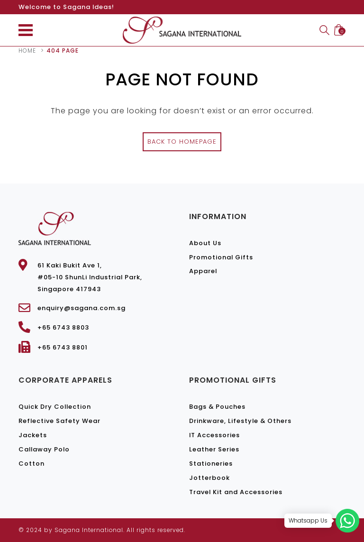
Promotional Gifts (221, 257)
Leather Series (214, 449)
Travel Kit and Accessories (235, 491)
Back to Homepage (182, 141)
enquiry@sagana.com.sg (81, 307)
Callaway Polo (44, 449)
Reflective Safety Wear (59, 420)
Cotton (31, 463)
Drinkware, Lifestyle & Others (240, 420)
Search (324, 30)
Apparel (203, 271)
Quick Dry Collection (54, 406)
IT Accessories (214, 435)
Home (27, 50)
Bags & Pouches (217, 406)
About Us (205, 243)
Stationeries (211, 463)
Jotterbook (209, 477)
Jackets (32, 435)
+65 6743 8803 (63, 327)
